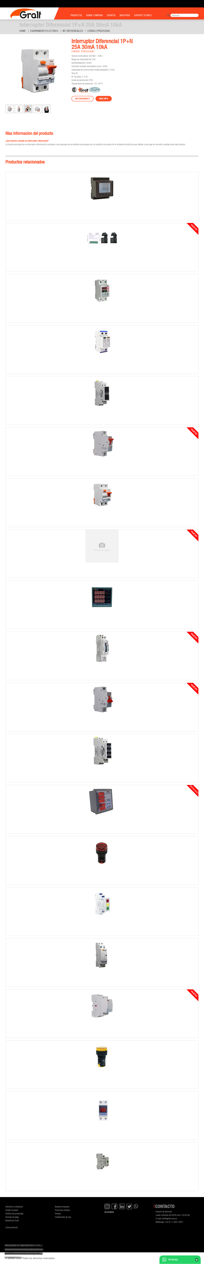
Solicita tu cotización (14, 1206)
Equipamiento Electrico (44, 30)
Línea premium (11, 1227)
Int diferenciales (73, 30)
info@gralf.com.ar (169, 1218)
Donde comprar (11, 1210)
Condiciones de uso (63, 1217)
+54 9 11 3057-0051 (174, 1221)
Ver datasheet (82, 98)
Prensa (58, 1213)
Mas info (103, 98)
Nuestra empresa (62, 1206)
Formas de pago (12, 1217)
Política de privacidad (14, 1213)
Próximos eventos (62, 1210)
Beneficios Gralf (12, 1220)
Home (22, 30)
